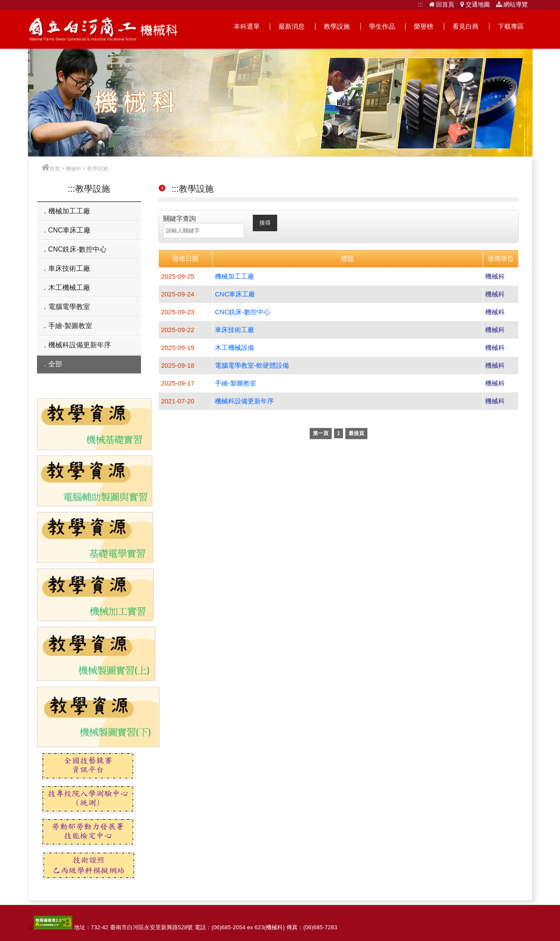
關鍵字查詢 (179, 218)
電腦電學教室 (69, 306)
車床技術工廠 (69, 268)
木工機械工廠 (69, 287)
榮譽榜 (423, 26)
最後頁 (356, 433)
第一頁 (321, 433)
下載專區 (511, 26)
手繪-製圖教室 (70, 325)
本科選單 (247, 26)
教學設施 (337, 26)
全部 (55, 364)
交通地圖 (475, 4)
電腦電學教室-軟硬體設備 (252, 365)
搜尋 (265, 222)
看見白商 (466, 26)
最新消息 (291, 26)
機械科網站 (103, 29)
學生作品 (382, 26)
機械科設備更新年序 (79, 345)
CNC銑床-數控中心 (77, 249)
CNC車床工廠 (69, 230)
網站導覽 (512, 4)
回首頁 (442, 4)
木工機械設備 (234, 347)
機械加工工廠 (69, 211)
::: (420, 4)
